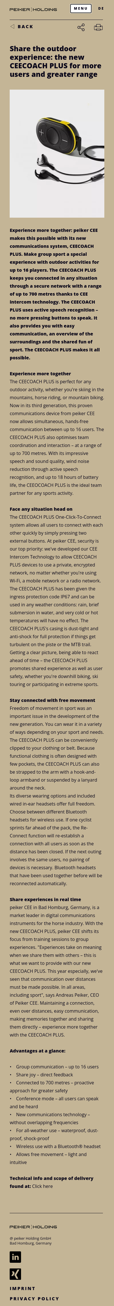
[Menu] (81, 8)
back (26, 26)
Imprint (23, 1288)
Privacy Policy (34, 1298)
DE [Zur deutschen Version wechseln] (101, 8)
